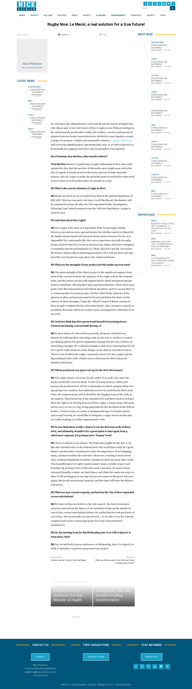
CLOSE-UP (155, 174)
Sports (31, 115)
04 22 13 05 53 (40, 675)
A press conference (121, 140)
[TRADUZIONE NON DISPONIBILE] (37, 133)
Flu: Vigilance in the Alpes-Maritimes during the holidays (162, 260)
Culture (154, 75)
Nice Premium (32, 63)
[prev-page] (29, 144)
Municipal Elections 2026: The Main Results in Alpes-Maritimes (162, 244)
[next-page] (33, 144)
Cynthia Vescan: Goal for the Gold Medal (68, 560)
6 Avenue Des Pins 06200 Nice (40, 668)
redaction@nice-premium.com (40, 672)
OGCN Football (34, 87)
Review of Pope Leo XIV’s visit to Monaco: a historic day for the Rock (162, 227)
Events (31, 129)
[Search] (172, 8)
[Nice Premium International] (26, 6)
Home (19, 35)
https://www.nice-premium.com (32, 68)
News (25, 35)
